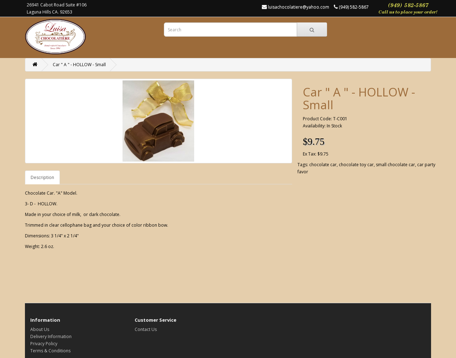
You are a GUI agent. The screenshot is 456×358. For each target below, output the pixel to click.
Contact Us (146, 329)
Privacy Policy (43, 344)
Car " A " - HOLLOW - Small (79, 65)
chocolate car (323, 165)
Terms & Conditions (50, 351)
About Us (39, 329)
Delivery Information (51, 336)
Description (42, 177)
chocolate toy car (356, 165)
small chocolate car (395, 165)
